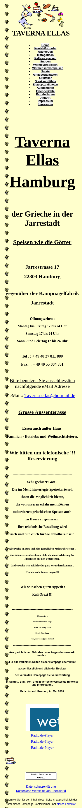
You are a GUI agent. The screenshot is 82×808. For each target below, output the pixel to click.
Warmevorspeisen (45, 64)
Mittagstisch (45, 55)
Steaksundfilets (45, 81)
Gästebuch (45, 51)
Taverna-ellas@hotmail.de (49, 395)
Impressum (45, 101)
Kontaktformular (45, 48)
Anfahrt (45, 97)
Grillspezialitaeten (45, 74)
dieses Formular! (66, 804)
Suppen (45, 61)
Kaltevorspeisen (45, 58)
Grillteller (45, 78)
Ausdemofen (45, 87)
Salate (45, 71)
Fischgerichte (45, 91)
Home (45, 45)
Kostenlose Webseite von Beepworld (41, 791)
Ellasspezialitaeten (45, 84)
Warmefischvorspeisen (47, 68)
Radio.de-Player (42, 735)
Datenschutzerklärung (41, 786)
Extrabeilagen (45, 94)
